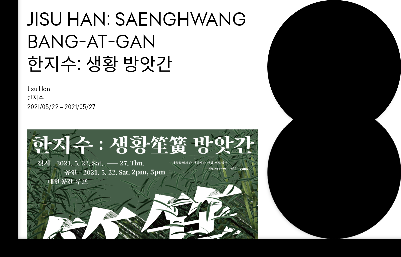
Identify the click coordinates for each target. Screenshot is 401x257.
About (294, 48)
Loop (291, 14)
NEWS (292, 59)
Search (297, 70)
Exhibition (303, 25)
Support (299, 37)
